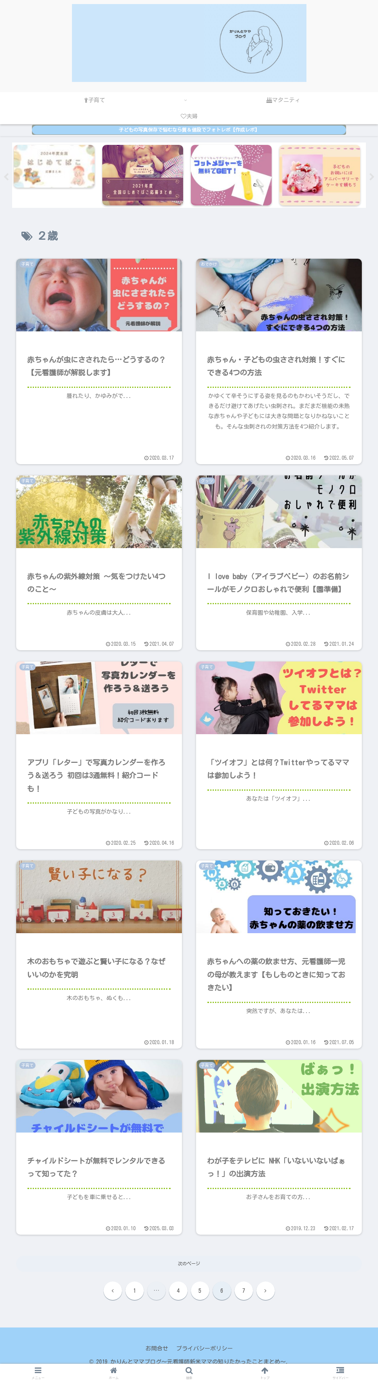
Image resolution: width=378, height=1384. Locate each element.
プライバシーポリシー (204, 1348)
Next (372, 177)
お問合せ (157, 1348)
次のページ (189, 1263)
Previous (6, 177)
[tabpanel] (56, 175)
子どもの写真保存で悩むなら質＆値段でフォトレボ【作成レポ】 (189, 130)
